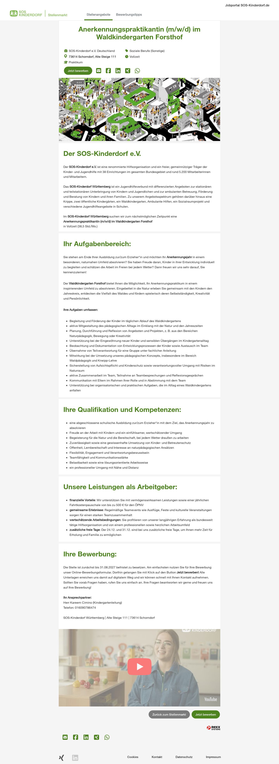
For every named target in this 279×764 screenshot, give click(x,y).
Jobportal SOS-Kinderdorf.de (247, 5)
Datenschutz (184, 757)
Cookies (132, 757)
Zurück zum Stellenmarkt (169, 714)
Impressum (213, 757)
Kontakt (157, 757)
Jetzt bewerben (78, 70)
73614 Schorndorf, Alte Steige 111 (90, 56)
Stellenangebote (98, 14)
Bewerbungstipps (129, 14)
